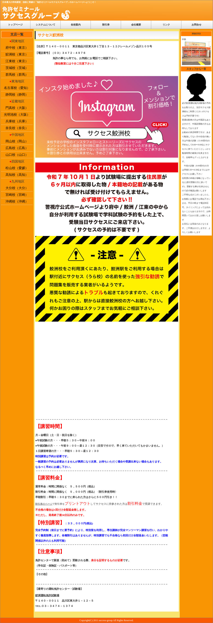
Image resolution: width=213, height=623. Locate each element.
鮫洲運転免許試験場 (47, 595)
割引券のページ (43, 503)
